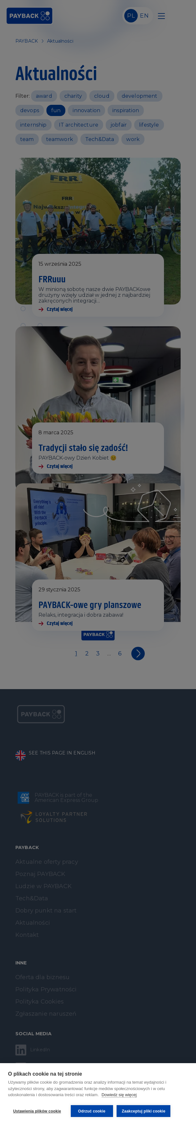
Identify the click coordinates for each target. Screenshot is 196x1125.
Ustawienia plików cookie (37, 1111)
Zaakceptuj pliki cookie (144, 1111)
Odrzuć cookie (91, 1111)
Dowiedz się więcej (119, 1095)
